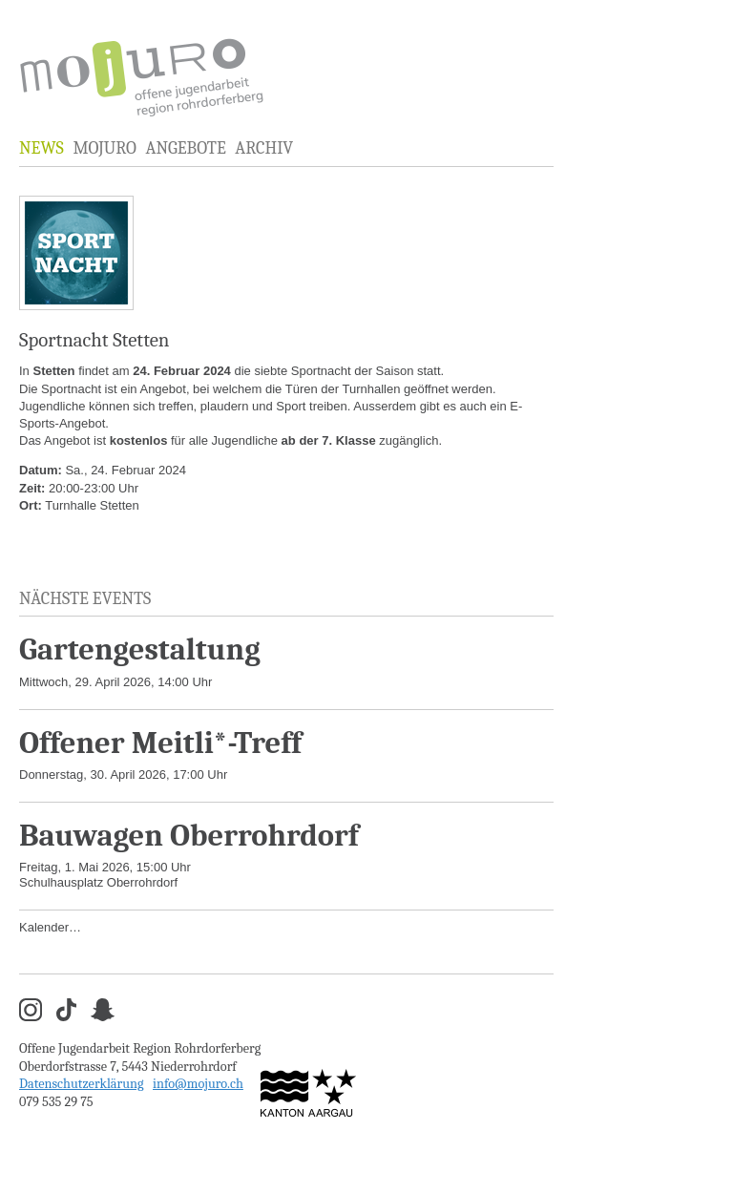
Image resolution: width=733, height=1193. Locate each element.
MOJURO (104, 148)
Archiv (264, 148)
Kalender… (50, 927)
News (41, 148)
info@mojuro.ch (198, 1084)
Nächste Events (85, 599)
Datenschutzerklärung (81, 1084)
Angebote (185, 148)
